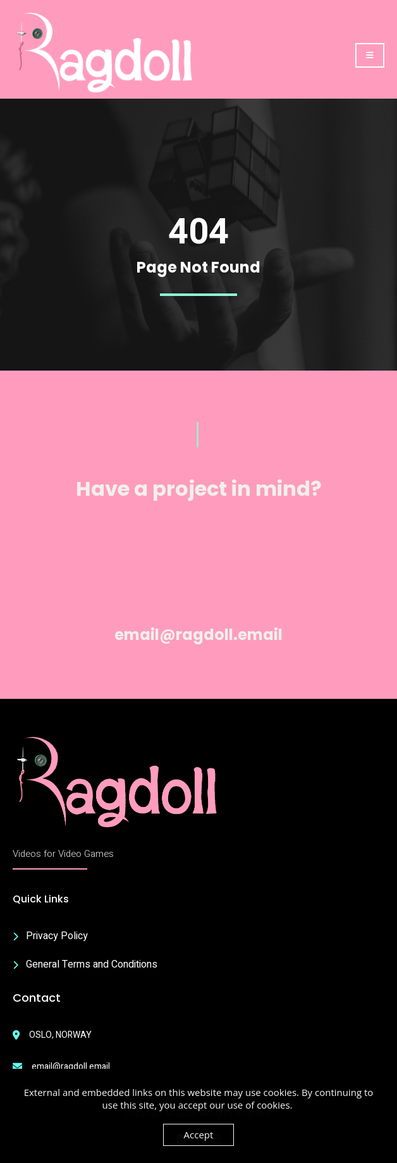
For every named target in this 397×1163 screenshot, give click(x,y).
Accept (199, 1134)
